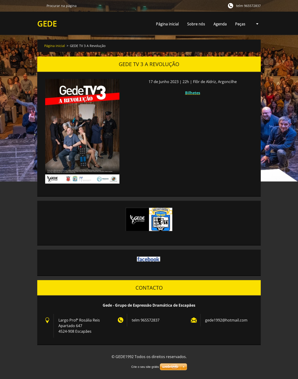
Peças (240, 25)
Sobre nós (196, 24)
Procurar (40, 5)
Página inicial (167, 24)
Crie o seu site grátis (145, 367)
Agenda (220, 25)
